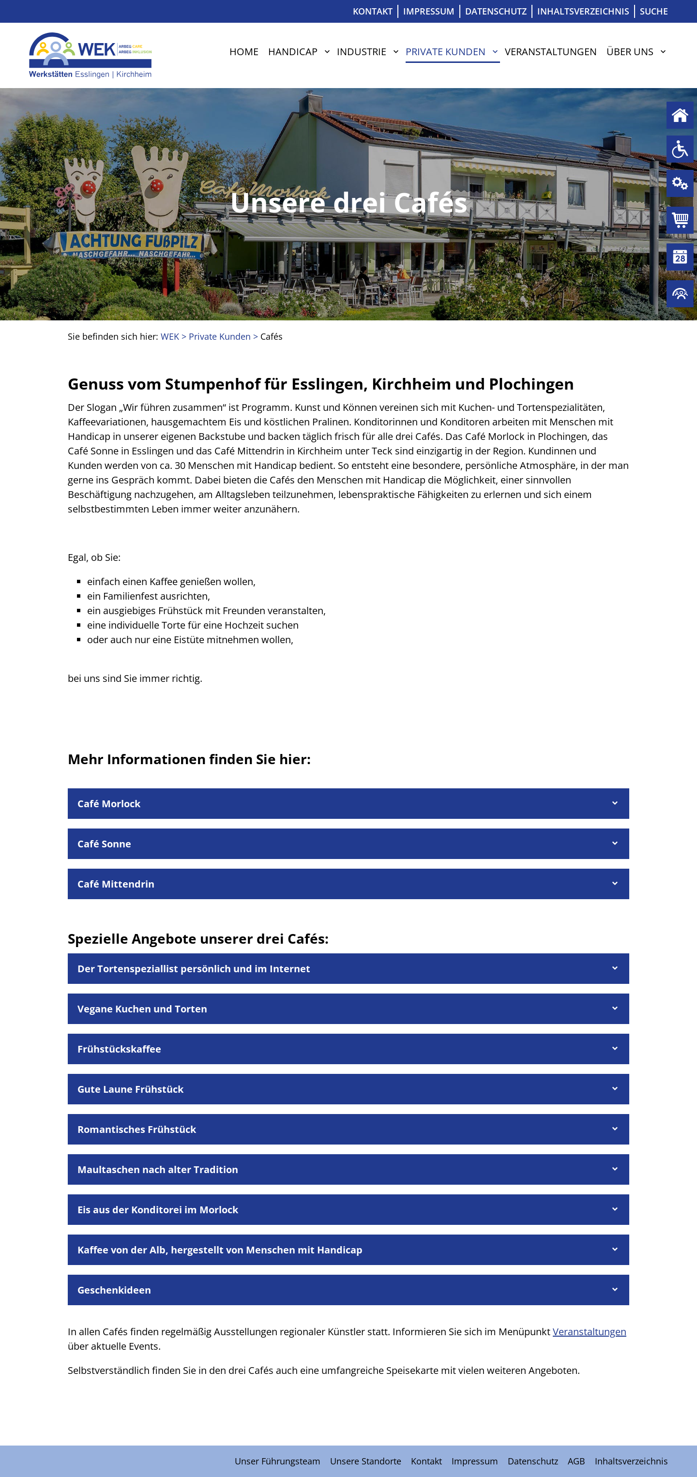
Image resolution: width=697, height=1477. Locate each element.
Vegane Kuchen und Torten (142, 1008)
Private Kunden (680, 220)
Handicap (293, 51)
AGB (576, 1461)
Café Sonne (104, 843)
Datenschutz (496, 11)
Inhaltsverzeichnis (583, 11)
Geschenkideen (114, 1290)
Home (243, 51)
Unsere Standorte (365, 1461)
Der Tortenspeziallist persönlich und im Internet (193, 968)
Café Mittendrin (115, 883)
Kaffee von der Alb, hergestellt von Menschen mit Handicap (220, 1249)
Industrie (361, 51)
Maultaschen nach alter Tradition (157, 1169)
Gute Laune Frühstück (130, 1089)
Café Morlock (108, 803)
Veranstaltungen (551, 51)
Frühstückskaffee (119, 1049)
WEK (170, 336)
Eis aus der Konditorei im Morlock (157, 1209)
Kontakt (373, 11)
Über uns (629, 51)
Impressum (429, 11)
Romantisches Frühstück (136, 1129)
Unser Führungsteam (277, 1461)
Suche (654, 11)
